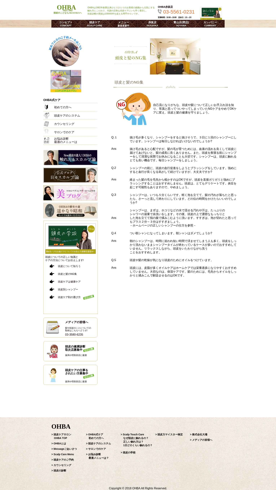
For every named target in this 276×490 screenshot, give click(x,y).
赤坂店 (152, 24)
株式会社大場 (199, 434)
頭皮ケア (94, 24)
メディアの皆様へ (202, 439)
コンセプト (65, 24)
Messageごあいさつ (65, 448)
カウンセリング (62, 465)
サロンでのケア (97, 448)
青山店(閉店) (181, 24)
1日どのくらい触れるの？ (137, 445)
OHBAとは (60, 443)
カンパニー (210, 24)
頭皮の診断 (60, 470)
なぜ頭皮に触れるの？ (135, 438)
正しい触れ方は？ (133, 441)
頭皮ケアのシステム (99, 443)
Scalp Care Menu (64, 454)
